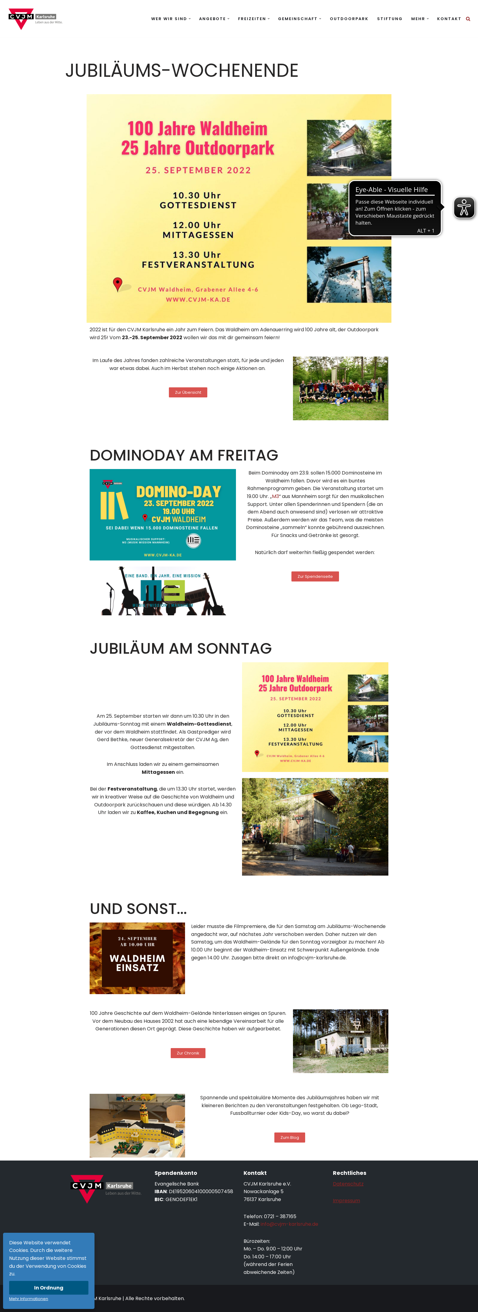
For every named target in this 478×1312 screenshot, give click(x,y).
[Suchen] (468, 18)
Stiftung (390, 19)
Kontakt (449, 19)
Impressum (346, 1200)
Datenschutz (348, 1183)
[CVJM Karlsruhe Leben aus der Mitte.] (35, 18)
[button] (190, 19)
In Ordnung (48, 1287)
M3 (275, 496)
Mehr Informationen (28, 1299)
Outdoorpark (349, 19)
